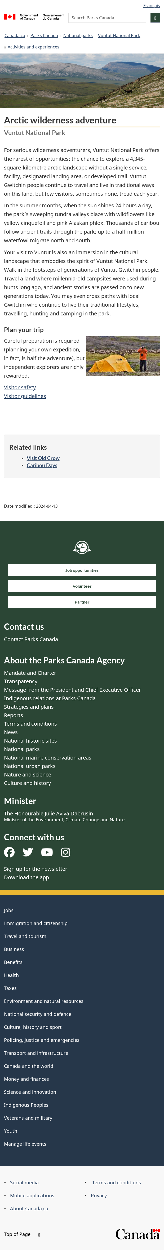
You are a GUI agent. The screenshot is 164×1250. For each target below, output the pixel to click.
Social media (24, 1182)
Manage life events (25, 1144)
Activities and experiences (33, 47)
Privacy (99, 1195)
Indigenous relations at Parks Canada (50, 698)
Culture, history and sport (33, 1027)
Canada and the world (28, 1066)
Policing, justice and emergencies (41, 1040)
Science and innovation (30, 1092)
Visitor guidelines (25, 396)
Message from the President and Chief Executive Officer (72, 689)
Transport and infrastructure (36, 1053)
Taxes (10, 988)
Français (151, 5)
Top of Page (22, 1234)
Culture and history (27, 783)
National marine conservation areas (47, 757)
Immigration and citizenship (36, 923)
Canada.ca (15, 35)
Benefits (13, 962)
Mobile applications (32, 1195)
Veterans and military (28, 1118)
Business (14, 949)
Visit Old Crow (43, 458)
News (11, 732)
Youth (10, 1131)
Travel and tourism (25, 936)
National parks (78, 35)
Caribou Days (42, 465)
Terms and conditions (30, 723)
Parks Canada (44, 35)
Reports (13, 715)
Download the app (26, 877)
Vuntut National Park (119, 35)
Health (11, 975)
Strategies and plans (29, 706)
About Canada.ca (29, 1208)
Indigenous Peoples (26, 1105)
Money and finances (26, 1079)
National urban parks (30, 766)
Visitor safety (20, 387)
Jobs (9, 910)
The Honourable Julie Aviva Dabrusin (64, 816)
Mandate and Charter (30, 672)
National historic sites (30, 740)
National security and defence (37, 1014)
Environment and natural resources (43, 1001)
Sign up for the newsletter (35, 868)
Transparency (20, 681)
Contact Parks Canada (31, 639)
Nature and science (27, 774)
